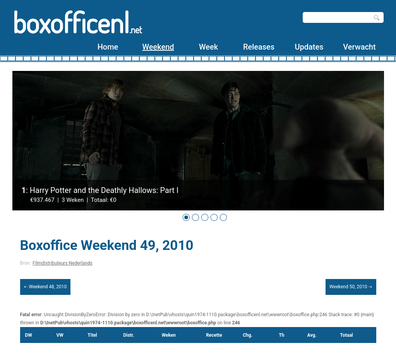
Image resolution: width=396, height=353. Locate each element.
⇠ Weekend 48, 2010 (45, 286)
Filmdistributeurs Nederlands (62, 263)
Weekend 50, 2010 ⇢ (350, 286)
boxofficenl (77, 22)
